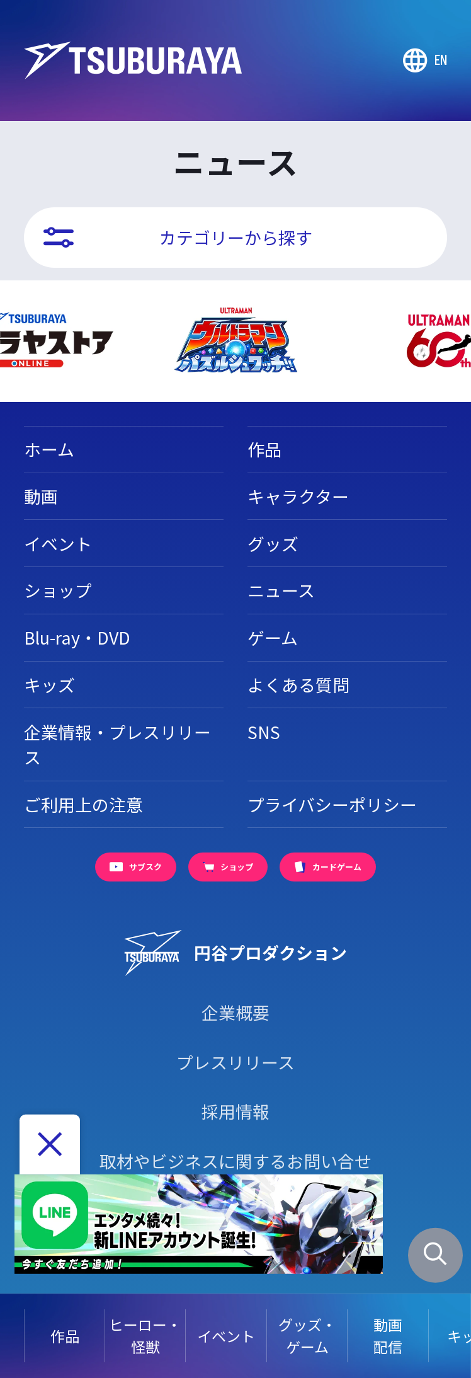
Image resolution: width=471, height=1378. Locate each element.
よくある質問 (298, 684)
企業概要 (235, 1012)
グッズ (272, 543)
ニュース (281, 590)
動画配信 (387, 1335)
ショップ (58, 590)
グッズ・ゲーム (307, 1335)
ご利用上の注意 (83, 804)
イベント (226, 1335)
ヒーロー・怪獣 (145, 1335)
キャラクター (298, 496)
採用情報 (235, 1111)
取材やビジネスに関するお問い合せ (235, 1161)
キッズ (49, 684)
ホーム (49, 449)
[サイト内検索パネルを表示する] (435, 1255)
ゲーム (272, 637)
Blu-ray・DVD (77, 637)
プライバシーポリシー (332, 804)
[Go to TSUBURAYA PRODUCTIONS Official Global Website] (425, 60)
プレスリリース (235, 1062)
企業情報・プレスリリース (117, 744)
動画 (41, 496)
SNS (263, 732)
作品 (64, 1335)
